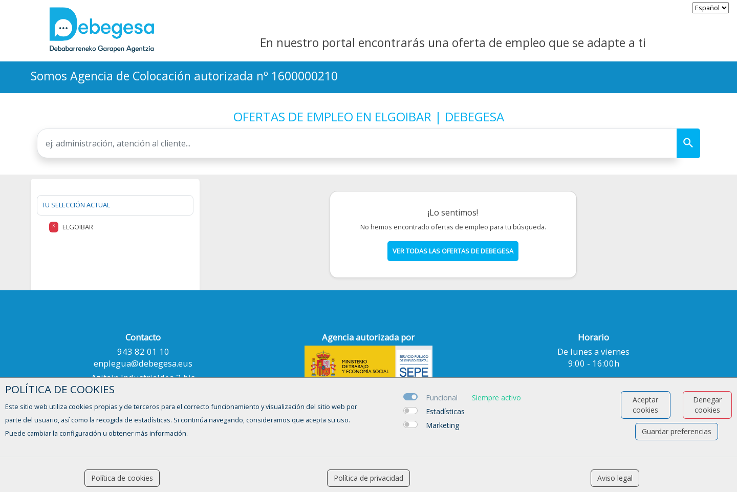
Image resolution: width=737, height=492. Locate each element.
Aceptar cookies (645, 405)
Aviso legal (615, 478)
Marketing (442, 425)
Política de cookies (122, 478)
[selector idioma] (710, 7)
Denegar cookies (707, 405)
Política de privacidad (368, 478)
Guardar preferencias (676, 431)
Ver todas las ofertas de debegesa (453, 250)
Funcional (442, 397)
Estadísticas (445, 411)
